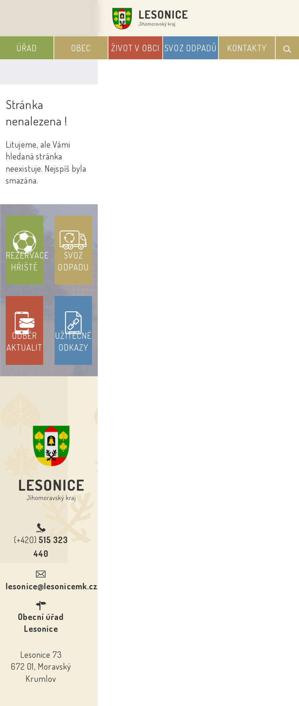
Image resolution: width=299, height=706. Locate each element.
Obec (81, 47)
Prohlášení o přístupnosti (93, 597)
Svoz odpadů (190, 47)
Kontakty (247, 47)
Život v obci (135, 47)
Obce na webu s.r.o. (202, 661)
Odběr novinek (178, 597)
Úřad (26, 47)
